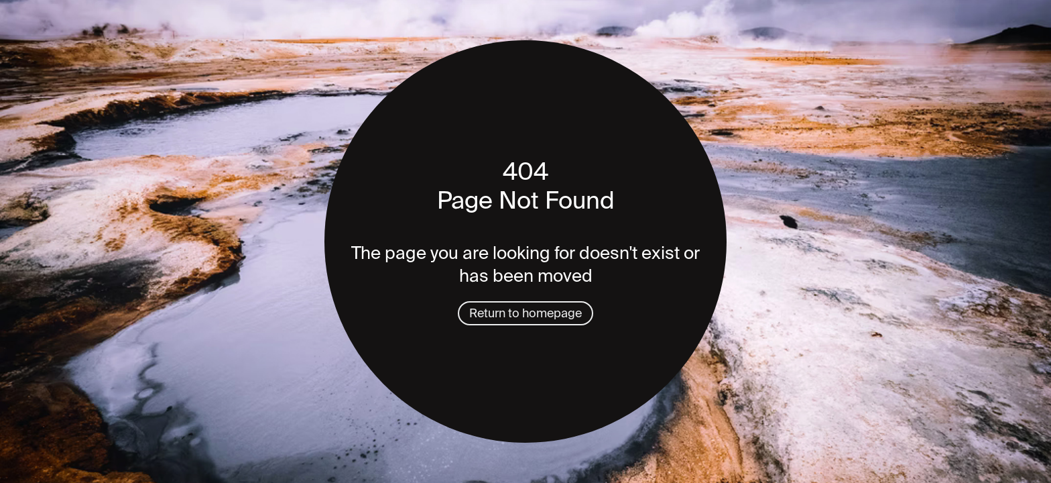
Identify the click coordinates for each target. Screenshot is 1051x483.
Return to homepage (525, 313)
